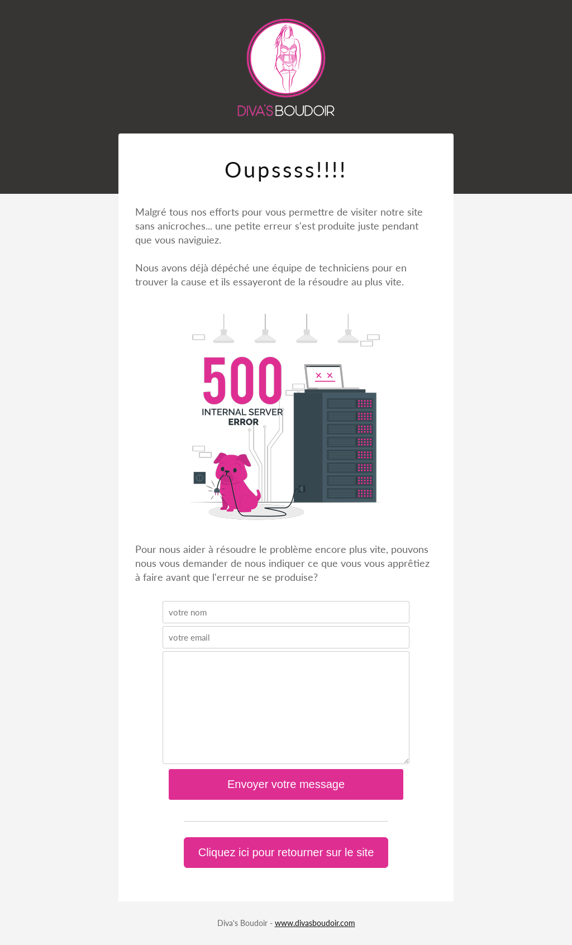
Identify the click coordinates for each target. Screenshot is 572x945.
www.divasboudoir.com (315, 923)
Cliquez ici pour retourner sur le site (286, 852)
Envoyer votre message (286, 784)
